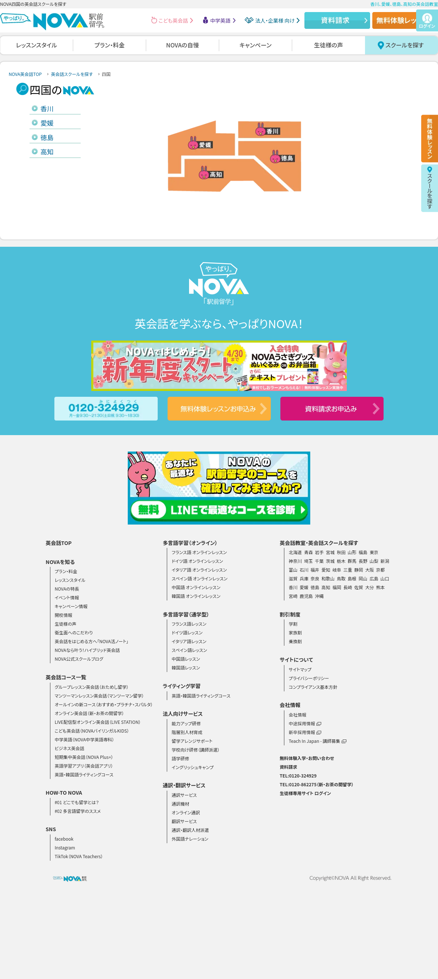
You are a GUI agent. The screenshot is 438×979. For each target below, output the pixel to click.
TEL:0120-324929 (298, 775)
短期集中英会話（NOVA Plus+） (84, 757)
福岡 (337, 587)
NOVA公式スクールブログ (79, 659)
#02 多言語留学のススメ (78, 811)
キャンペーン (255, 45)
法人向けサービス (183, 713)
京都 (380, 570)
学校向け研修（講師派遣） (196, 749)
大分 (369, 587)
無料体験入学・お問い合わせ (307, 758)
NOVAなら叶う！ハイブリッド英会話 (87, 650)
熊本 (380, 587)
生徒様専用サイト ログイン (305, 793)
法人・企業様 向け (275, 20)
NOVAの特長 (67, 589)
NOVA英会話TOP (25, 74)
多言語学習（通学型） (186, 614)
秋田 (341, 552)
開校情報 (63, 615)
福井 (315, 570)
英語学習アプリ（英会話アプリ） (84, 766)
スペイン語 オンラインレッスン (199, 578)
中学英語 (220, 20)
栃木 (341, 561)
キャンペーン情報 (71, 606)
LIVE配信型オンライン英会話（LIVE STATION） (98, 722)
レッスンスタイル (36, 45)
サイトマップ (300, 669)
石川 (304, 570)
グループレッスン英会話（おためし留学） (92, 687)
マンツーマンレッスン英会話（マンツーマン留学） (99, 695)
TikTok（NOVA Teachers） (79, 856)
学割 (293, 624)
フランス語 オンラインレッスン (199, 552)
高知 (47, 151)
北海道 (295, 552)
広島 (373, 578)
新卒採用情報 (305, 732)
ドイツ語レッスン (187, 632)
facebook (64, 839)
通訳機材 (180, 804)
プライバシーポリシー (309, 678)
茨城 (330, 561)
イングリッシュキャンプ (193, 767)
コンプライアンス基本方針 (313, 687)
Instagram (65, 847)
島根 (352, 578)
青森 (308, 552)
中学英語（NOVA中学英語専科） (84, 739)
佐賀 (358, 587)
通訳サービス (184, 795)
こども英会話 (173, 20)
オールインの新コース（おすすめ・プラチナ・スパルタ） (104, 704)
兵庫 (304, 578)
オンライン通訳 (186, 812)
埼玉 (308, 561)
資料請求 (288, 767)
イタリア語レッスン (189, 641)
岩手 (319, 552)
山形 (352, 552)
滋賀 (293, 578)
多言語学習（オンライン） (190, 542)
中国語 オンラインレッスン (196, 587)
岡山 (363, 578)
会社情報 (297, 714)
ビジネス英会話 (69, 748)
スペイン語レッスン (189, 650)
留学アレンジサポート (192, 741)
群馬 (352, 561)
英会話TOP (59, 542)
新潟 (384, 561)
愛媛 (47, 122)
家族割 (295, 632)
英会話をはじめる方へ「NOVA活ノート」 (91, 641)
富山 (293, 570)
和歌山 (328, 578)
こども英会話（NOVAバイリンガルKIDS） (92, 730)
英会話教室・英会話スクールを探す (319, 542)
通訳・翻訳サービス (184, 785)
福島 (363, 552)
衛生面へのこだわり (74, 632)
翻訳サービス (184, 821)
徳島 (47, 137)
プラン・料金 (110, 45)
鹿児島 (306, 596)
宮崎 (293, 596)
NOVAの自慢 (182, 45)
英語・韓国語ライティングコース (84, 774)
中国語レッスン (186, 659)
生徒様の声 (328, 45)
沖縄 (319, 596)
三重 (347, 570)
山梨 (373, 561)
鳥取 (341, 578)
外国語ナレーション (190, 839)
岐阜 (337, 570)
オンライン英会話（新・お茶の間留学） (89, 713)
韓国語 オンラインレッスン (196, 596)
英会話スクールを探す (72, 74)
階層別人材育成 (187, 732)
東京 (373, 552)
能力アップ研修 (186, 723)
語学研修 (180, 758)
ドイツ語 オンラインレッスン (197, 561)
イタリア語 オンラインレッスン (199, 570)
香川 (47, 108)
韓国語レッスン (186, 667)
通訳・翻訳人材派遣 (190, 830)
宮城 (330, 552)
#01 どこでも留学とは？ (77, 802)
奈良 (315, 578)
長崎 (347, 587)
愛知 (326, 570)
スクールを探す (404, 45)
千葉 (319, 561)
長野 (363, 561)
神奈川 (295, 561)
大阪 (369, 570)
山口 (384, 578)
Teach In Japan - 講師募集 (317, 741)
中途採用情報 (305, 723)
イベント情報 (67, 597)
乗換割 (295, 641)
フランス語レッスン (189, 624)
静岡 (358, 570)
